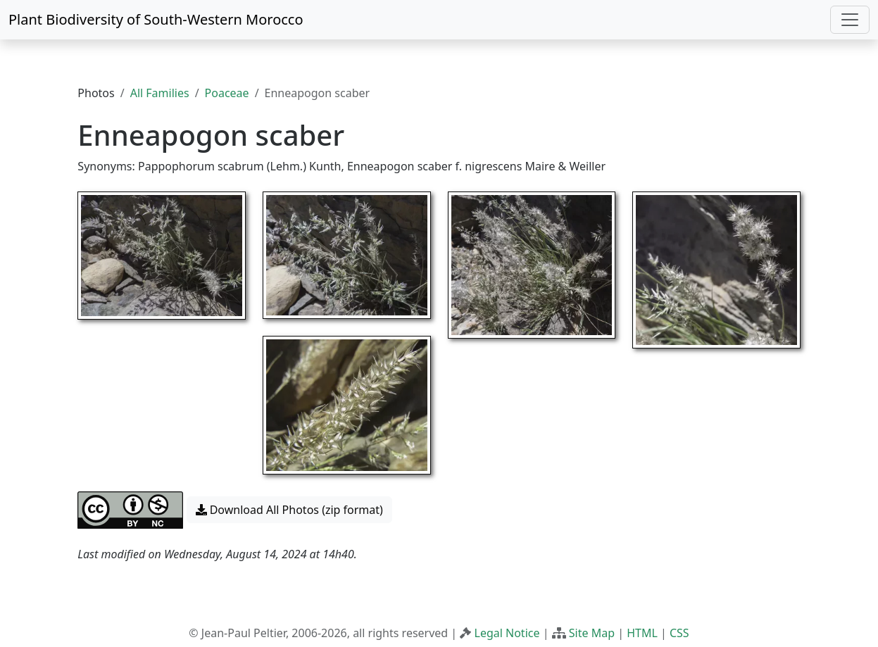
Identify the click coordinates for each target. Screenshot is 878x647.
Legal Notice (507, 633)
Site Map (592, 633)
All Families (159, 93)
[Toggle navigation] (850, 20)
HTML (642, 633)
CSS (679, 633)
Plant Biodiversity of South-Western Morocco (155, 19)
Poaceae (227, 93)
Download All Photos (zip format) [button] (289, 509)
